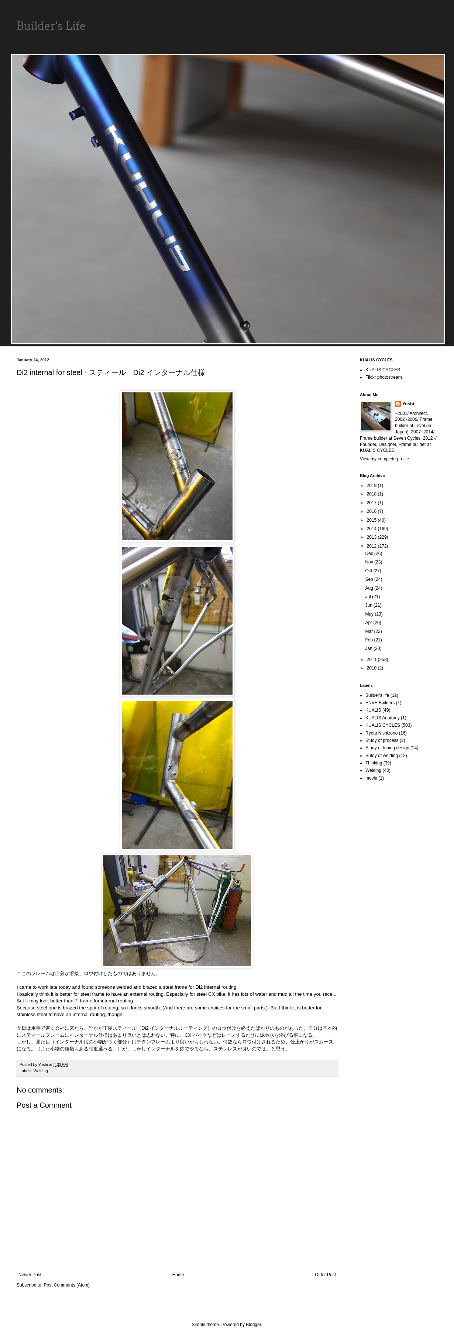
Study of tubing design (387, 747)
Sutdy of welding (381, 755)
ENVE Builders (380, 702)
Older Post (325, 1274)
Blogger (253, 1324)
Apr (369, 622)
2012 (372, 546)
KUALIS (373, 710)
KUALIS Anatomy (382, 717)
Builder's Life (51, 26)
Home (178, 1274)
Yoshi (408, 403)
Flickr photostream (383, 377)
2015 (372, 520)
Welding (41, 1071)
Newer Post (29, 1274)
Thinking (373, 763)
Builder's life (377, 695)
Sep (369, 579)
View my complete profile (384, 458)
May (370, 614)
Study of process (381, 740)
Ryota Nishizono (381, 733)
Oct (369, 570)
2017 (372, 502)
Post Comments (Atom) (67, 1285)
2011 (372, 659)
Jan (369, 648)
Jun (369, 605)
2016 (372, 511)
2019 (372, 485)
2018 (372, 494)
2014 (372, 528)
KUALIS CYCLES (382, 369)
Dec (369, 553)
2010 (372, 668)
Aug (369, 588)
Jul (368, 596)
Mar (369, 631)
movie (371, 778)
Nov (369, 562)
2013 (372, 537)
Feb (369, 640)
